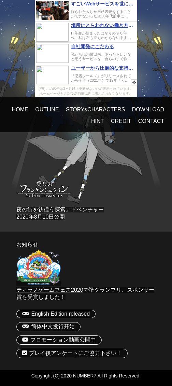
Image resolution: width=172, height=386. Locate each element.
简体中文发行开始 (48, 326)
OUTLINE (47, 109)
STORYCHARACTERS (95, 109)
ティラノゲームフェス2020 (49, 290)
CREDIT (121, 121)
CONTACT (151, 121)
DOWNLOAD (148, 109)
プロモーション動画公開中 (59, 340)
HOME (20, 109)
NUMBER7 (84, 375)
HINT (97, 121)
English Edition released (56, 314)
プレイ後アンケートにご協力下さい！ (72, 353)
